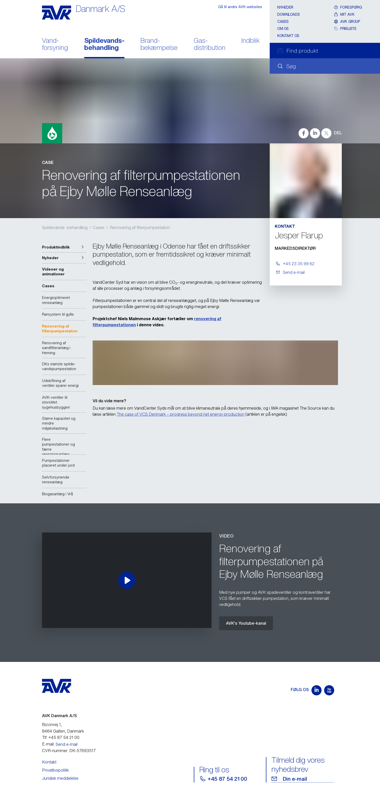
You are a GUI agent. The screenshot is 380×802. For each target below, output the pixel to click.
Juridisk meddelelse (60, 778)
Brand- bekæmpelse (159, 44)
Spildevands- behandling (104, 44)
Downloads (288, 14)
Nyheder (285, 7)
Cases (283, 21)
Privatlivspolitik (55, 770)
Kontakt (49, 762)
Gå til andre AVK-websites (240, 6)
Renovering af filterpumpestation (140, 227)
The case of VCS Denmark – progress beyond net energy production (180, 414)
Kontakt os (288, 35)
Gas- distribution (209, 44)
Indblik (250, 41)
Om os (283, 28)
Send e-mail (66, 744)
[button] (64, 247)
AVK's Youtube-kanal (246, 623)
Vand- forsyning (55, 44)
